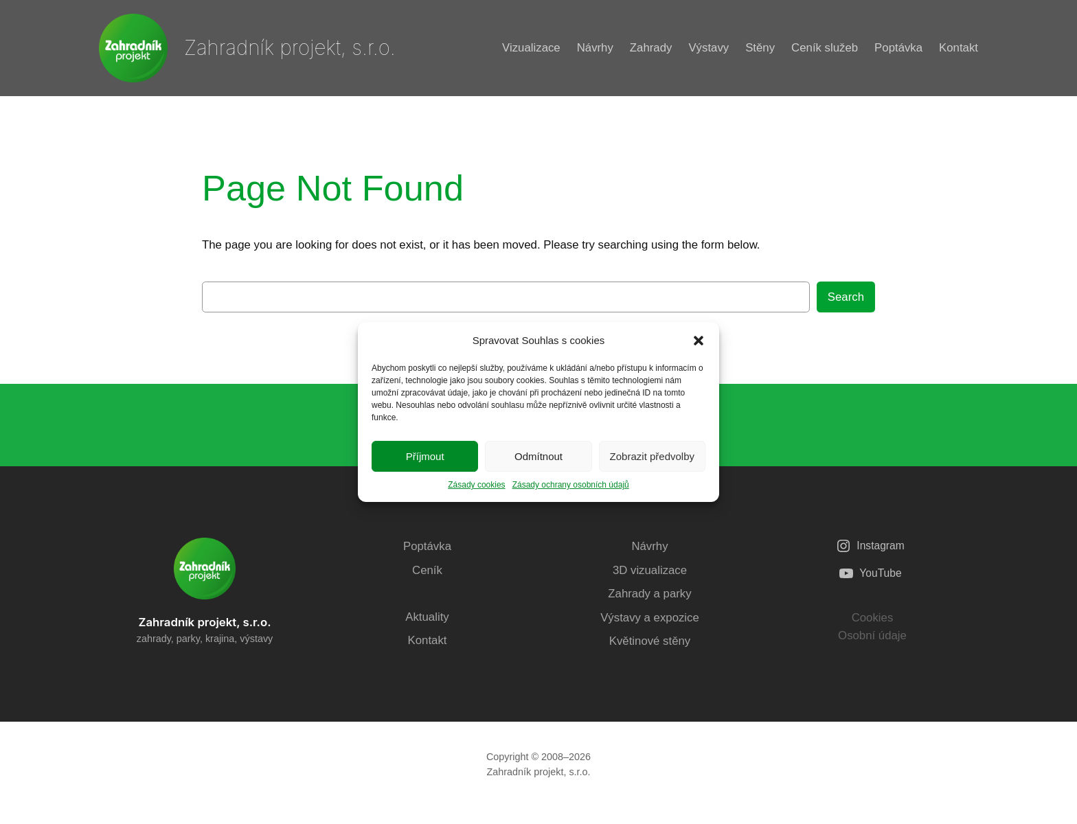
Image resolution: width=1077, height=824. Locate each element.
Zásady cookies (476, 485)
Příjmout (425, 456)
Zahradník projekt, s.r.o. (290, 47)
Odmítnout (538, 456)
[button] (698, 340)
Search (846, 297)
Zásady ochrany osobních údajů (570, 485)
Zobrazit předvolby (652, 456)
